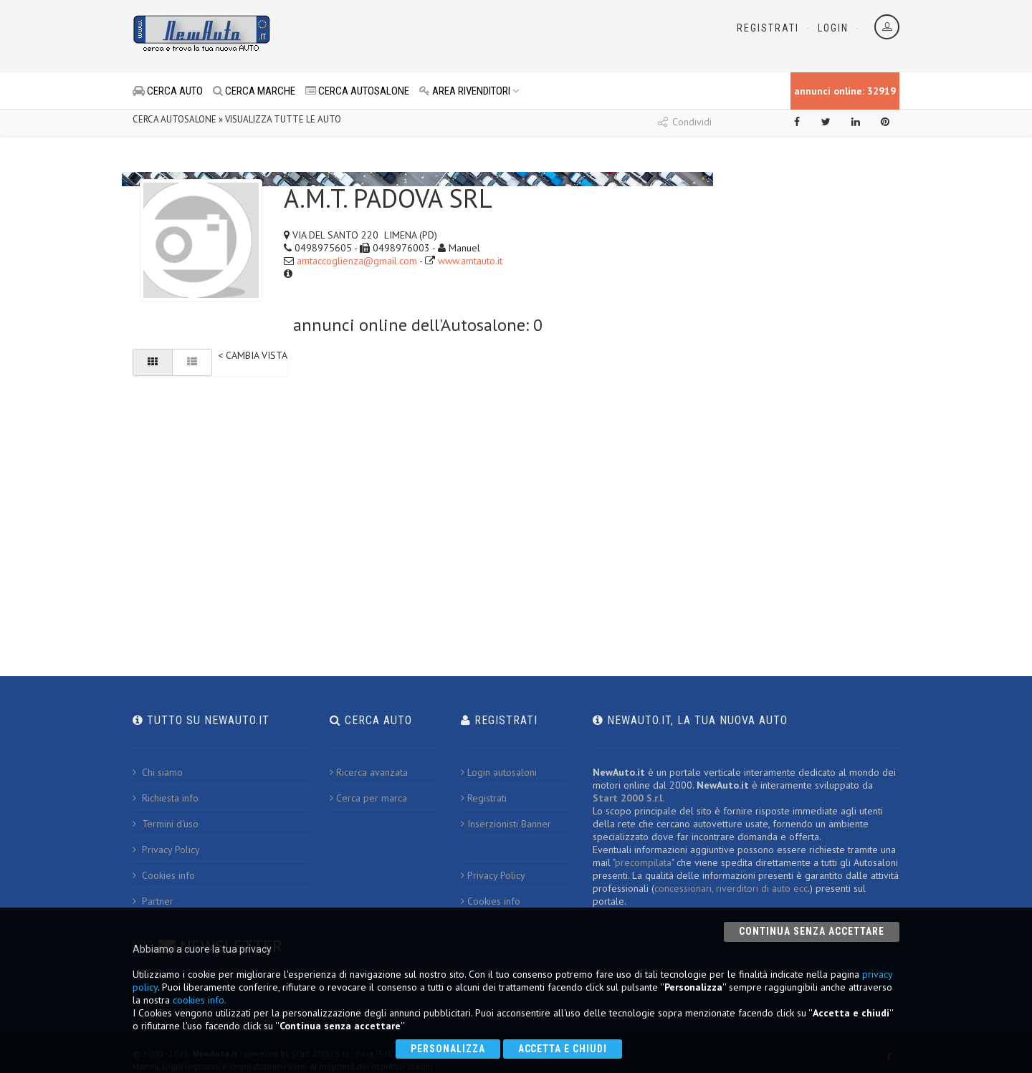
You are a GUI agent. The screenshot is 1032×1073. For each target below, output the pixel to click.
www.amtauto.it (470, 260)
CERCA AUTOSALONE (357, 91)
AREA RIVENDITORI (469, 91)
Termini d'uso (166, 823)
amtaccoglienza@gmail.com (357, 260)
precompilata (643, 862)
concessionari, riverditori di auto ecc (731, 888)
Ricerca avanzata (369, 772)
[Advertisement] (452, 35)
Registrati (768, 28)
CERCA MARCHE (254, 91)
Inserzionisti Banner (506, 823)
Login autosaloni (499, 772)
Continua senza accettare (811, 931)
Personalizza (448, 1048)
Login (833, 28)
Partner (153, 901)
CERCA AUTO (168, 91)
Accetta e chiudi (563, 1048)
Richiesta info (166, 797)
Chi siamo (158, 772)
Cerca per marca (368, 797)
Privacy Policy (166, 849)
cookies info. (199, 999)
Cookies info (164, 875)
